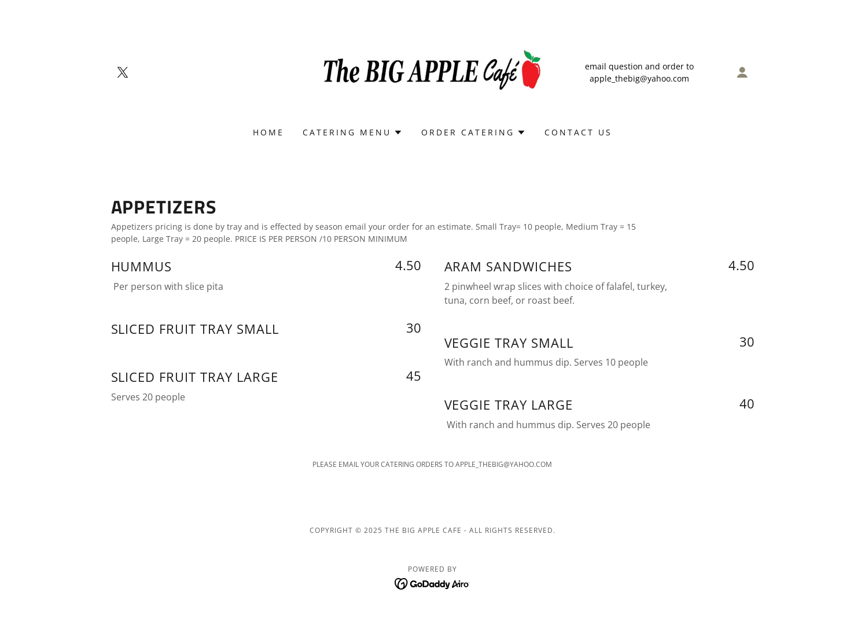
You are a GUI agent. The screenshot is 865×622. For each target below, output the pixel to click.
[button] (742, 72)
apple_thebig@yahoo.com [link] (639, 78)
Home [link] (268, 132)
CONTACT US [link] (578, 132)
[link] (122, 72)
